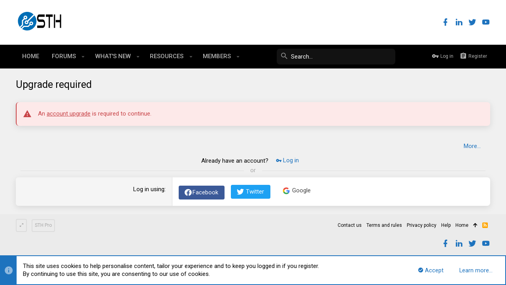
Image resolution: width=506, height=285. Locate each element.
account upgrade (69, 113)
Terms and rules (384, 225)
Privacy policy (421, 225)
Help (446, 225)
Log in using (148, 189)
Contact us (350, 225)
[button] (83, 56)
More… (472, 146)
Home (461, 225)
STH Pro (43, 225)
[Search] (336, 57)
